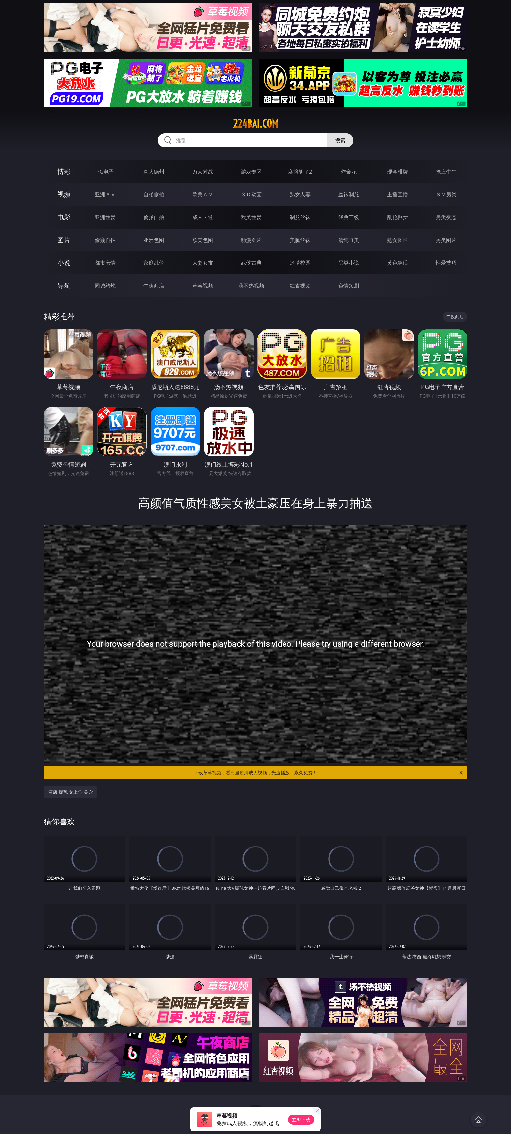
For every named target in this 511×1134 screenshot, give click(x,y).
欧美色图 (202, 240)
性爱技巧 (446, 262)
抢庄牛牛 (446, 171)
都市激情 (105, 262)
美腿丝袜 (300, 240)
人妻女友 (202, 262)
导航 (63, 285)
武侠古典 (251, 262)
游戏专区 (251, 171)
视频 (63, 194)
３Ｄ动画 (251, 194)
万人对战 (202, 171)
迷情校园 (300, 262)
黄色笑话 (397, 262)
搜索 (340, 140)
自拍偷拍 (153, 194)
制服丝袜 (300, 217)
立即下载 (301, 1119)
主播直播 (397, 194)
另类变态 (446, 217)
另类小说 (348, 262)
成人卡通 (202, 217)
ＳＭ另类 (446, 194)
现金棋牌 (397, 171)
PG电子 (105, 171)
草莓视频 (202, 285)
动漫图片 (251, 240)
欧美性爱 (251, 217)
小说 (63, 262)
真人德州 (153, 171)
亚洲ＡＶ (105, 194)
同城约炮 (105, 285)
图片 (63, 239)
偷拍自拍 (153, 217)
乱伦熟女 (397, 217)
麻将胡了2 (300, 171)
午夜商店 (153, 285)
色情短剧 (348, 285)
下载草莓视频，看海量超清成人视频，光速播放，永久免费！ (329, 773)
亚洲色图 (153, 240)
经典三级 (348, 217)
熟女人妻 (300, 194)
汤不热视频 (251, 285)
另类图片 (446, 240)
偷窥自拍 (105, 240)
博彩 (63, 171)
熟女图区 (397, 240)
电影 (63, 217)
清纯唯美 (348, 240)
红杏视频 (300, 285)
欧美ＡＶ (202, 194)
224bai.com (255, 123)
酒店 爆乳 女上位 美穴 (70, 792)
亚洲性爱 (105, 217)
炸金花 (349, 171)
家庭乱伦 (153, 262)
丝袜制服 (348, 194)
